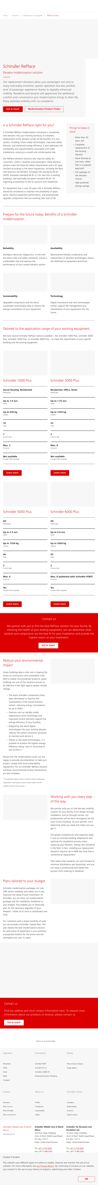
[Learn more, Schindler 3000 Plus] (60, 473)
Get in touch (48, 645)
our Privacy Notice (45, 1166)
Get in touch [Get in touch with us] (14, 1022)
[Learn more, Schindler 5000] (12, 604)
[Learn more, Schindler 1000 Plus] (12, 473)
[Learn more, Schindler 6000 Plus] (60, 604)
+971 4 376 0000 (45, 1148)
